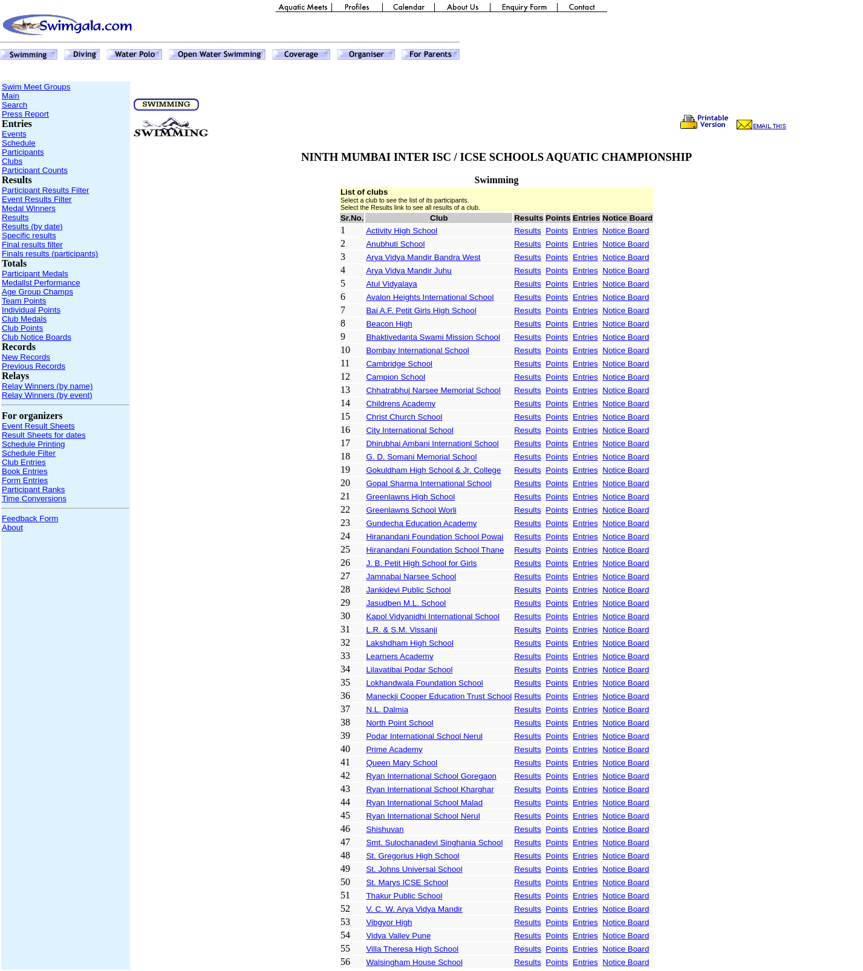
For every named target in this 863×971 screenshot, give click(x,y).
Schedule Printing (33, 444)
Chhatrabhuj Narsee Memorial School (433, 390)
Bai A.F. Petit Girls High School (421, 310)
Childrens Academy (400, 403)
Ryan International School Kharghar (429, 789)
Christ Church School (404, 416)
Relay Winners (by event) (47, 395)
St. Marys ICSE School (407, 882)
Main (10, 95)
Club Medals (24, 318)
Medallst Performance (41, 282)
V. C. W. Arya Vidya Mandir (414, 909)
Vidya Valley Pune (398, 935)
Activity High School (401, 230)
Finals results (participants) (50, 253)
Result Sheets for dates (44, 435)
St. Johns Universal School (414, 869)
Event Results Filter (37, 199)
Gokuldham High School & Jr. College (433, 470)
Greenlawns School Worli (411, 510)
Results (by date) (32, 226)
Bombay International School (417, 350)
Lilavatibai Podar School (409, 669)
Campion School (395, 377)
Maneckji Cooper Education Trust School (439, 696)
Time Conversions (34, 498)
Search (14, 104)
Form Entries (25, 480)
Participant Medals (35, 273)
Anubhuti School (395, 243)
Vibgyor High (389, 922)
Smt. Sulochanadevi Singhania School (434, 842)
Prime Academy (394, 749)
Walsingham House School (414, 962)
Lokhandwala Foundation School (424, 682)
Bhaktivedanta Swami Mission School (433, 337)
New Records (26, 357)
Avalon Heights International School (429, 297)
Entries (585, 230)
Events (14, 133)
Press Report (25, 114)
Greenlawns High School (410, 496)
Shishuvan (384, 829)
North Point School (399, 722)
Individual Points (31, 309)
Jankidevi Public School (408, 589)
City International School (409, 430)
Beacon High (389, 323)
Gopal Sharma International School (428, 483)
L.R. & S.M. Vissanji (401, 629)
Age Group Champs (37, 291)
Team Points (24, 300)
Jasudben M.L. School (406, 603)
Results (15, 217)
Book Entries (25, 471)
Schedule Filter (29, 453)
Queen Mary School (401, 762)
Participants (23, 152)
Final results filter (32, 244)
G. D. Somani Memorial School (421, 456)
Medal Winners (29, 208)
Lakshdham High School (409, 643)
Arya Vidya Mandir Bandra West (423, 257)
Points (556, 230)
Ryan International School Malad (424, 802)
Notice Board (625, 230)
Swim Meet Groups (36, 86)
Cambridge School (399, 363)
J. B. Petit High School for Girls (421, 563)
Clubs (12, 161)
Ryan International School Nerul (423, 815)
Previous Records (33, 366)
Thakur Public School (404, 895)
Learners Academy (399, 656)
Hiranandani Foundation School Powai (434, 536)
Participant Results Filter (45, 190)
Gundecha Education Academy (421, 523)
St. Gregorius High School (412, 855)
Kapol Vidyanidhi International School (433, 616)
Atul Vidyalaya (391, 283)
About (12, 527)
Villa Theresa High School (412, 948)
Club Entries (24, 462)
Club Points (22, 328)
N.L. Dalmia (387, 709)
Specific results (29, 235)
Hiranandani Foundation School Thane (435, 549)
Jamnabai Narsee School (411, 576)
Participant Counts (35, 170)
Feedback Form (30, 518)
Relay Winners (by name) (47, 386)
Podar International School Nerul (424, 736)
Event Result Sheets (38, 425)
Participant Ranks (33, 489)
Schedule (19, 143)
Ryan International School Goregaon (431, 776)
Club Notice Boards (36, 337)
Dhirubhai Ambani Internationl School (432, 443)
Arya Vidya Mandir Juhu (408, 270)
